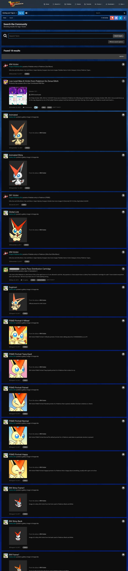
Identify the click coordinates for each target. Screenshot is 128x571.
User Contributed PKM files (36, 83)
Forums (111, 5)
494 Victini (13, 64)
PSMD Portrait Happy (18, 454)
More (122, 5)
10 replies (24, 280)
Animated (13, 115)
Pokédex (81, 5)
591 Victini (13, 195)
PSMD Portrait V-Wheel (19, 320)
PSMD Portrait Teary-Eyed (20, 354)
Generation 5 (33, 271)
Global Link (14, 212)
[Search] (103, 13)
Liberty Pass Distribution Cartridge (35, 269)
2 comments (27, 107)
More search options (116, 42)
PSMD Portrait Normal (19, 421)
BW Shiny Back (15, 521)
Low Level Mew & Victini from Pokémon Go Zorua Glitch (33, 81)
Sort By (122, 56)
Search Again (118, 36)
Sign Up (21, 13)
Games (92, 5)
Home (60, 5)
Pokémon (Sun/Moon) (46, 66)
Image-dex (35, 117)
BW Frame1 (14, 554)
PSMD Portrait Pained (18, 387)
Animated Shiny (16, 155)
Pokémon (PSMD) (44, 197)
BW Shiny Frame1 (17, 488)
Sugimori (13, 287)
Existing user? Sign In (10, 13)
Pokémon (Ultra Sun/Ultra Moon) (49, 254)
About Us (70, 5)
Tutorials (101, 5)
